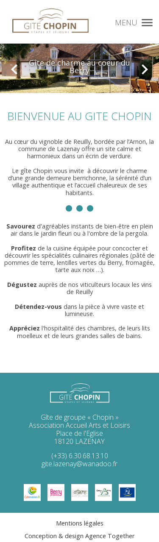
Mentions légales (79, 523)
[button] (147, 21)
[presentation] (14, 64)
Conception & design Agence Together (79, 536)
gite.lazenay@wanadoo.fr (79, 463)
